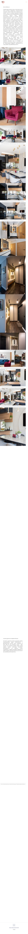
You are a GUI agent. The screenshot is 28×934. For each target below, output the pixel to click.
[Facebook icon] (13, 929)
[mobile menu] (26, 2)
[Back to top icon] (14, 925)
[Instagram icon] (14, 929)
